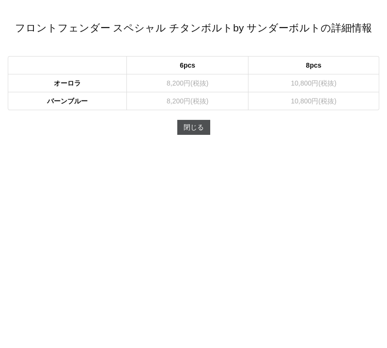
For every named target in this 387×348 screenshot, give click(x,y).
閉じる (194, 127)
